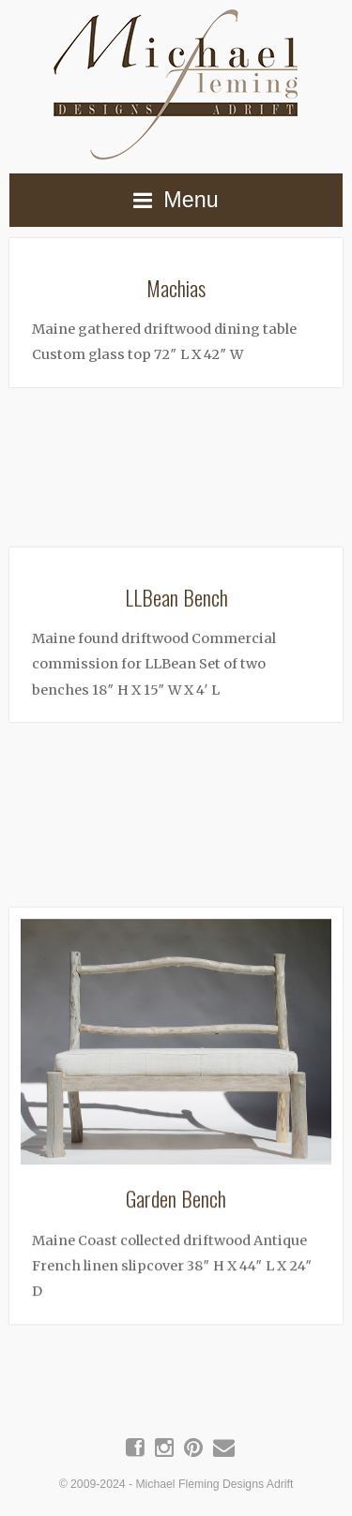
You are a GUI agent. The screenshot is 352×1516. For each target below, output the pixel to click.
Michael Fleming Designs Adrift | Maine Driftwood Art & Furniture (176, 81)
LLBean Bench (176, 593)
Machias (176, 287)
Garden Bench (176, 1193)
